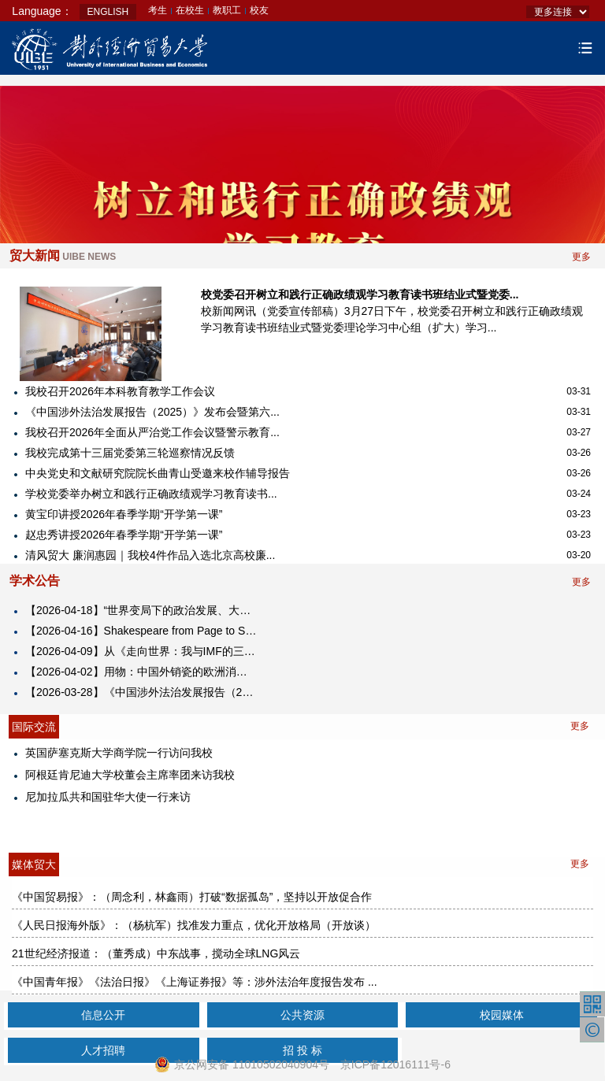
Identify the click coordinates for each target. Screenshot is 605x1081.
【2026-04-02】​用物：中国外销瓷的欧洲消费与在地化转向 (141, 671)
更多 (581, 256)
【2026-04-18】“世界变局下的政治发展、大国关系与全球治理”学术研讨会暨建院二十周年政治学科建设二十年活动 (141, 610)
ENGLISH (108, 11)
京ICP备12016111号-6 (395, 1064)
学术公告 (34, 580)
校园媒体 (502, 1015)
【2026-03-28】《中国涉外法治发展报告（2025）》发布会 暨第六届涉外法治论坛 (141, 692)
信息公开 (103, 1015)
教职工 (227, 10)
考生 (157, 10)
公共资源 (302, 1015)
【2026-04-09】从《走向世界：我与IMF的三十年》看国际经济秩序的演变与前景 (141, 651)
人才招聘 (103, 1050)
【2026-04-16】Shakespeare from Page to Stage (141, 630)
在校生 (190, 10)
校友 (259, 10)
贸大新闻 (62, 255)
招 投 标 (302, 1050)
